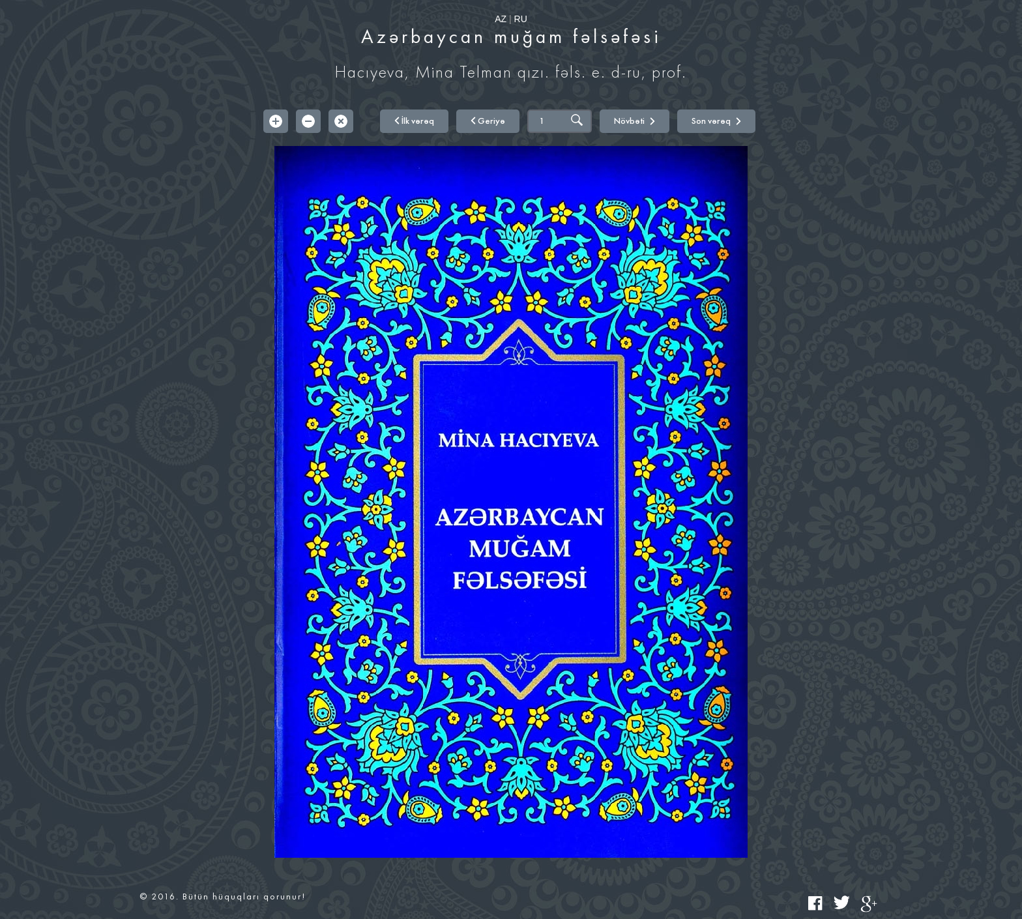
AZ (500, 19)
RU (520, 19)
